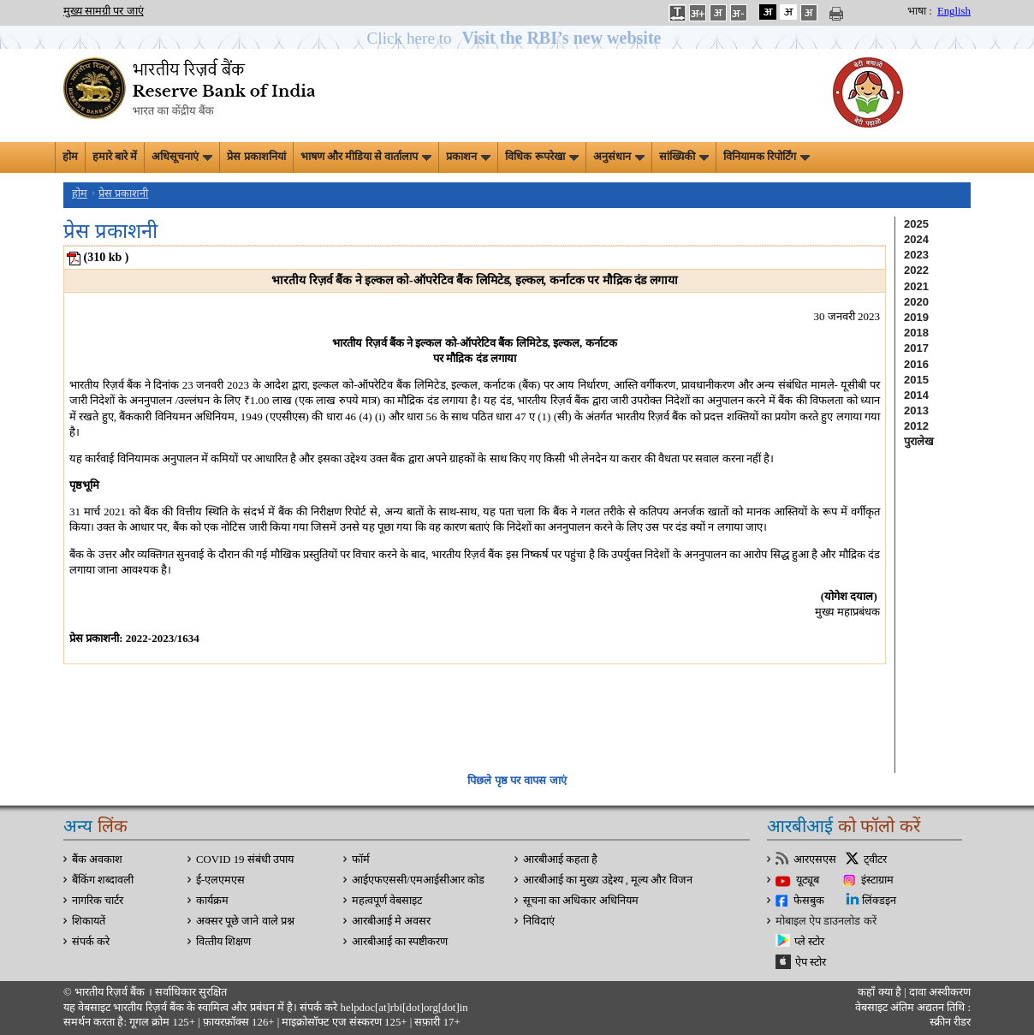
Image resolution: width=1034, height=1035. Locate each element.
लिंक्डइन (879, 901)
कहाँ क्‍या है (881, 992)
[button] (517, 38)
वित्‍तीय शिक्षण (223, 942)
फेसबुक (808, 901)
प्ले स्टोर (809, 942)
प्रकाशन (468, 157)
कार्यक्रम (212, 901)
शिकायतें (88, 921)
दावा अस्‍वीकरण (940, 992)
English (954, 11)
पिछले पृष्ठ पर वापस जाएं (516, 780)
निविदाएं (539, 921)
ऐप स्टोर (810, 962)
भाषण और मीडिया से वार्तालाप (366, 157)
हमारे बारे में (114, 157)
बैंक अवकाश (97, 859)
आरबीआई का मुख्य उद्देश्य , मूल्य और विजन (607, 880)
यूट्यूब (807, 880)
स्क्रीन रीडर (950, 1022)
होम (70, 157)
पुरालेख (919, 441)
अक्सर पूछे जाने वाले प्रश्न (245, 921)
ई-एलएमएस (220, 880)
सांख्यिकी (684, 157)
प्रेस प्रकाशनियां (256, 157)
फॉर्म (361, 859)
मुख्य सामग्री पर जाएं (103, 11)
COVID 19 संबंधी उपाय (245, 859)
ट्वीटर (875, 859)
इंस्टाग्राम (877, 880)
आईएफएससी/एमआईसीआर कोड (418, 880)
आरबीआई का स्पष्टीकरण (400, 942)
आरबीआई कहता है (560, 859)
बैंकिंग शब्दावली (103, 880)
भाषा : (919, 11)
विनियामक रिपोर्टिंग (766, 157)
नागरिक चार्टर (97, 901)
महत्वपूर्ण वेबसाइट (387, 901)
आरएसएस (814, 859)
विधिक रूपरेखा (541, 157)
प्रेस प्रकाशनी (123, 193)
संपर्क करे (91, 942)
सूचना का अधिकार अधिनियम (581, 901)
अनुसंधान (619, 157)
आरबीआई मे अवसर (391, 921)
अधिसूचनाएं (182, 157)
